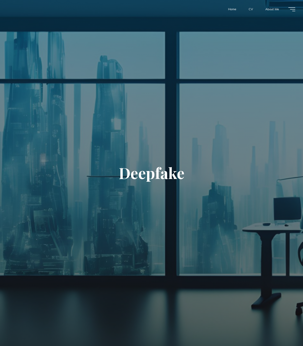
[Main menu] (291, 9)
